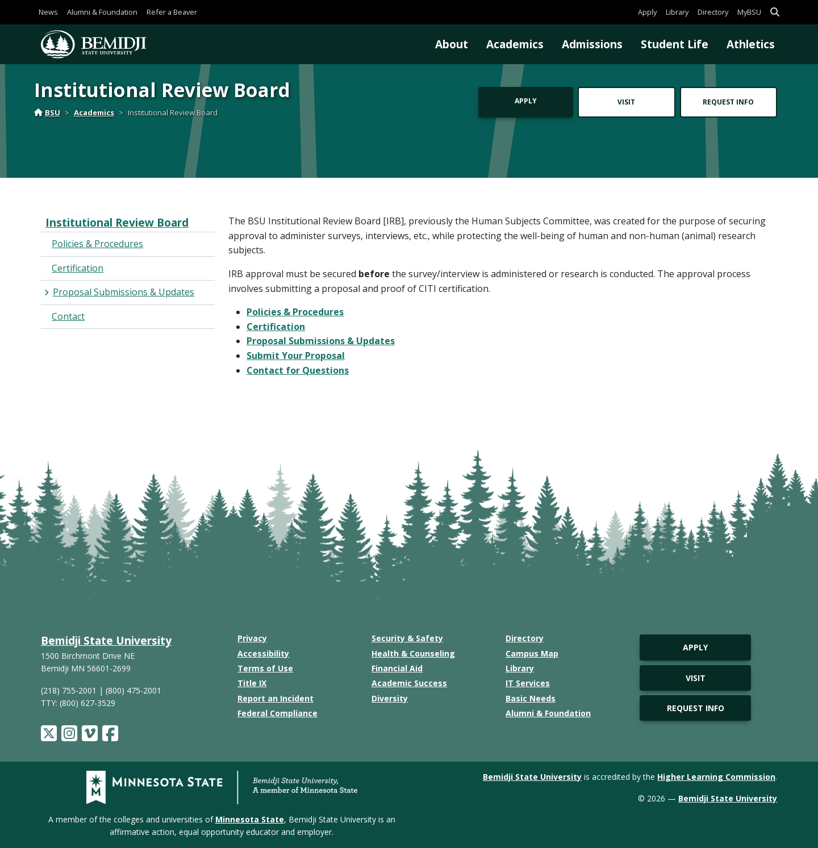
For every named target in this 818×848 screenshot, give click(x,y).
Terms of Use (265, 668)
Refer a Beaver (172, 12)
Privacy (252, 638)
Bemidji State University (106, 640)
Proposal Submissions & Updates (321, 341)
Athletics (751, 44)
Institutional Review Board (117, 222)
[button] (775, 12)
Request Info (728, 102)
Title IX (251, 683)
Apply (647, 12)
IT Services (528, 683)
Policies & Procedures (295, 312)
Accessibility (263, 653)
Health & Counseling (413, 653)
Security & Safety (407, 638)
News (48, 12)
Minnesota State (249, 819)
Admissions (592, 44)
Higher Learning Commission (716, 776)
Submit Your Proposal (296, 355)
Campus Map (532, 653)
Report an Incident (275, 698)
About (451, 44)
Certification (276, 326)
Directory (713, 12)
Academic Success (409, 683)
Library (677, 12)
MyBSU (749, 12)
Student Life (674, 44)
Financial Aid (397, 668)
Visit (626, 102)
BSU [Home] (47, 112)
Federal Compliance (277, 713)
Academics (515, 44)
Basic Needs (531, 698)
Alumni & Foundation (102, 12)
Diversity (390, 698)
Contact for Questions (298, 370)
